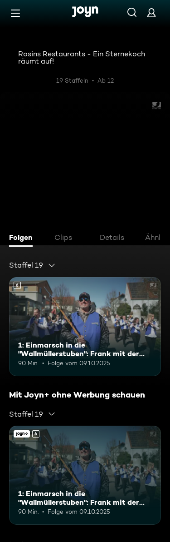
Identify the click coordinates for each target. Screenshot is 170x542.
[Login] (151, 12)
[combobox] (32, 265)
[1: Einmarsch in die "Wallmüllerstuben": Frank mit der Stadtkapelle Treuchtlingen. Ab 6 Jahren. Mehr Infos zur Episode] (85, 326)
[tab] (23, 238)
